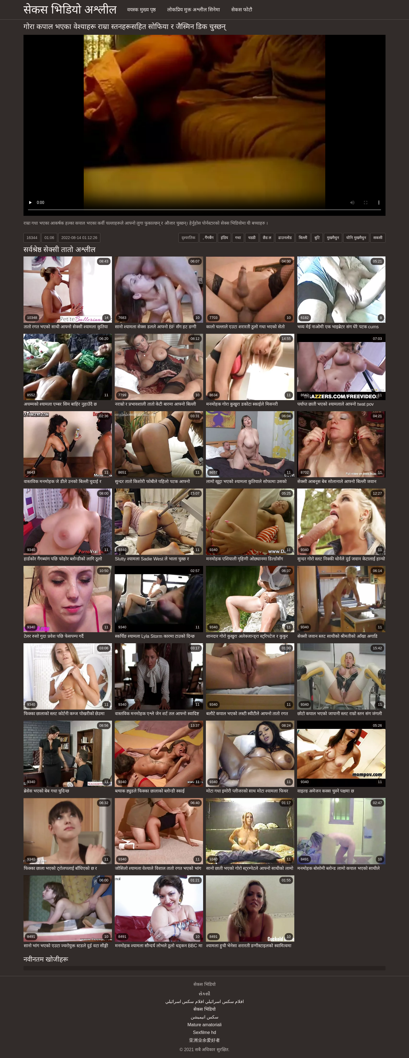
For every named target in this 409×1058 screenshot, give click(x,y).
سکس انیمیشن (204, 1017)
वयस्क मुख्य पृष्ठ (141, 9)
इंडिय (224, 237)
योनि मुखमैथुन (356, 237)
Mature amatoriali (204, 1024)
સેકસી (204, 993)
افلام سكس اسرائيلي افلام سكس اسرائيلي (204, 1001)
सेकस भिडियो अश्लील (70, 9)
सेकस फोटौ (241, 9)
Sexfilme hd (204, 1032)
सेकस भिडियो (204, 1009)
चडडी (252, 237)
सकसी (377, 237)
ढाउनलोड (285, 237)
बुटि (317, 237)
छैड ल (267, 237)
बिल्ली (303, 237)
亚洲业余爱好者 (204, 1040)
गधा (238, 237)
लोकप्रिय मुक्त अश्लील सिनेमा (193, 9)
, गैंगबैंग (208, 237)
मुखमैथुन (333, 237)
